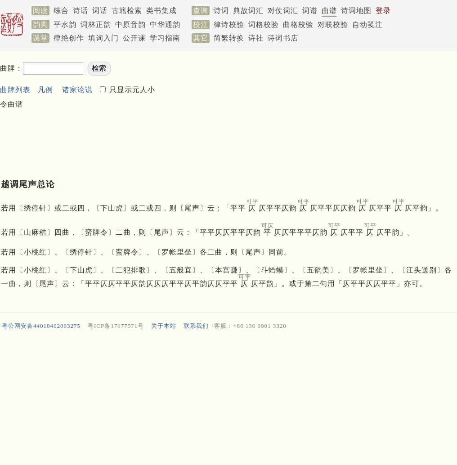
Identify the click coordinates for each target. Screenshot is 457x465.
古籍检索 (127, 10)
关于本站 (163, 325)
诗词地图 (356, 10)
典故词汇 (248, 10)
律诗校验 (229, 24)
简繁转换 (229, 38)
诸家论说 (77, 90)
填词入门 (103, 38)
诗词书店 (283, 38)
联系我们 (196, 325)
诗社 (256, 38)
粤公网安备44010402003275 (41, 325)
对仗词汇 (283, 10)
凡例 (45, 90)
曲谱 (329, 10)
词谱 (310, 10)
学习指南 (165, 38)
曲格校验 (298, 24)
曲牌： (11, 68)
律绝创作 (69, 38)
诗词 (221, 10)
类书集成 (161, 10)
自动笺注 (367, 24)
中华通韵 (165, 24)
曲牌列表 (15, 90)
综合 (61, 10)
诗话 (80, 10)
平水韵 (65, 24)
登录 (383, 10)
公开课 (134, 38)
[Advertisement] (208, 106)
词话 (100, 10)
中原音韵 (130, 24)
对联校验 (333, 24)
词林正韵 (96, 24)
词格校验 (263, 24)
